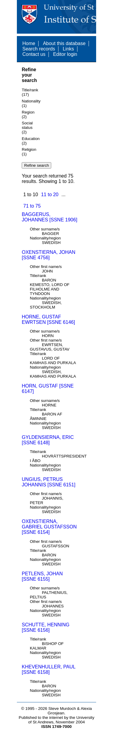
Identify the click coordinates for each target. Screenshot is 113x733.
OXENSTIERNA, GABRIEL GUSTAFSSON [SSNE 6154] (49, 527)
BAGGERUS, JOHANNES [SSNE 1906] (49, 217)
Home (28, 43)
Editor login (65, 54)
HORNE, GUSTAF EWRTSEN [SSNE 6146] (48, 319)
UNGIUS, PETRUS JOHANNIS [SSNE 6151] (48, 482)
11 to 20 (49, 194)
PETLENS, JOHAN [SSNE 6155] (42, 576)
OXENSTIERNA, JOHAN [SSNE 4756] (48, 255)
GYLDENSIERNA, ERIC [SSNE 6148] (48, 440)
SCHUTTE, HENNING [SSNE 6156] (45, 627)
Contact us (33, 54)
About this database (64, 43)
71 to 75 (32, 205)
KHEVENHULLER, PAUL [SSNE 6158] (48, 669)
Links (68, 48)
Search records (38, 48)
